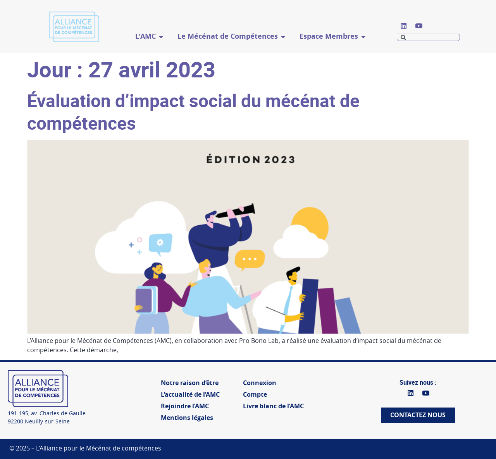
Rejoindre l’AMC (185, 406)
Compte (255, 394)
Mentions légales (187, 417)
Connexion (259, 383)
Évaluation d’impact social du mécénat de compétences (193, 111)
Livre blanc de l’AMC (273, 406)
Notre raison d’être (190, 383)
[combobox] (428, 37)
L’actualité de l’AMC (190, 394)
